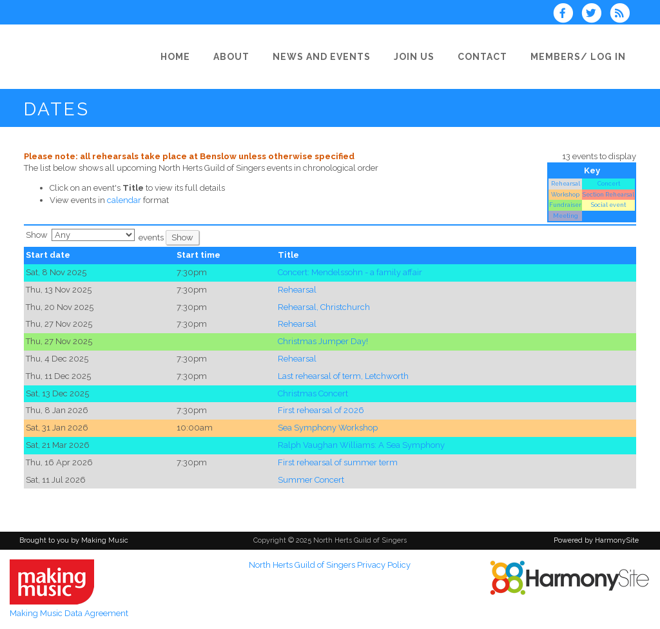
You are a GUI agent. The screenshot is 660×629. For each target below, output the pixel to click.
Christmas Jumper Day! (323, 341)
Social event (608, 204)
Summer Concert (311, 480)
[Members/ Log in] (582, 56)
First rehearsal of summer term (338, 462)
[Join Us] (418, 56)
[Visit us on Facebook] (566, 14)
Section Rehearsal (608, 194)
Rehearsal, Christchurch (324, 307)
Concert (608, 183)
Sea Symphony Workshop (328, 427)
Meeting (565, 215)
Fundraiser (565, 204)
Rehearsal (565, 183)
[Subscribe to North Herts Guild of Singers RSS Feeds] (623, 14)
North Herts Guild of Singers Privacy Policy (330, 565)
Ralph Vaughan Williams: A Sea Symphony (361, 445)
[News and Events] (325, 56)
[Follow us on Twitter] (595, 14)
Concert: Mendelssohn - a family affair (350, 272)
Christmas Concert (313, 393)
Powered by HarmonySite (596, 540)
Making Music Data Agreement (69, 613)
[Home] (179, 56)
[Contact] (486, 56)
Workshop (565, 194)
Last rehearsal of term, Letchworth (343, 376)
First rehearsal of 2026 (321, 410)
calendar (124, 200)
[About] (235, 56)
